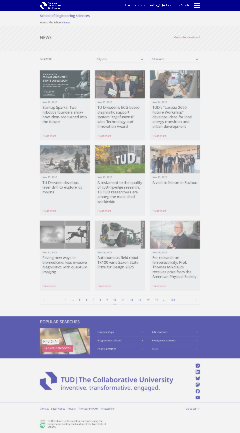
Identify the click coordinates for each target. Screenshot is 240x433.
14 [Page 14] (148, 300)
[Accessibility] (158, 5)
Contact (44, 409)
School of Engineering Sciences (65, 16)
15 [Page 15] (156, 300)
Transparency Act (88, 409)
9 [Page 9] (107, 300)
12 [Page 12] (131, 300)
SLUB (155, 349)
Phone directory (107, 349)
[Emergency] (152, 5)
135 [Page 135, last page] (173, 300)
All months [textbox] (158, 59)
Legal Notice (58, 409)
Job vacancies (160, 332)
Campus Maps (106, 332)
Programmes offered (109, 341)
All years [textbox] (102, 59)
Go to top (191, 409)
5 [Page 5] (80, 300)
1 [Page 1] (65, 300)
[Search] (183, 5)
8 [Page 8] (100, 300)
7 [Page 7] (93, 300)
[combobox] (120, 59)
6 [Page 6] (87, 300)
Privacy (72, 409)
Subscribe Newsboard (187, 37)
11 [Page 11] (123, 300)
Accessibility (108, 409)
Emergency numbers (164, 341)
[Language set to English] (167, 5)
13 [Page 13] (139, 300)
